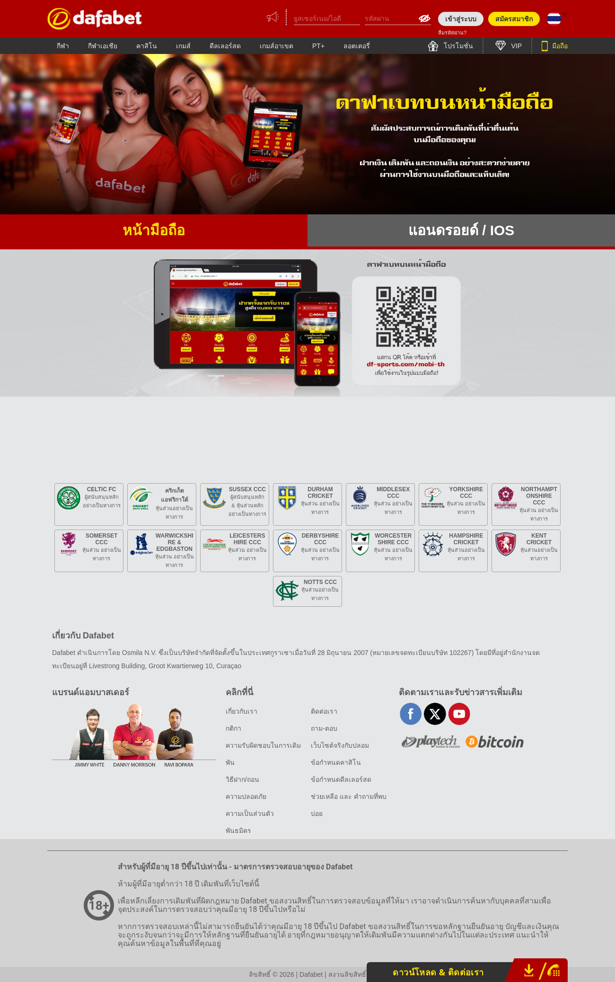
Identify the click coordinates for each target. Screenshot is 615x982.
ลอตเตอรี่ (356, 46)
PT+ (318, 46)
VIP (516, 46)
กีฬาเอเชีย (102, 46)
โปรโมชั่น (457, 46)
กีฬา (63, 46)
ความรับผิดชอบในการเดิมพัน (263, 754)
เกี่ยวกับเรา (241, 711)
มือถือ (559, 46)
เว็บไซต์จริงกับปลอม (340, 745)
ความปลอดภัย (246, 796)
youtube (459, 714)
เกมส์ (183, 46)
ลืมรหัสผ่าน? (452, 32)
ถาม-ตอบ (324, 728)
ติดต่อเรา (324, 711)
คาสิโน (146, 46)
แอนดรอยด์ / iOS (461, 230)
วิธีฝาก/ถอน (242, 779)
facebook (411, 714)
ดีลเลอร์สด (225, 46)
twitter (435, 714)
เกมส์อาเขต (276, 46)
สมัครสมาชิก (514, 19)
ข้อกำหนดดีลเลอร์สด (341, 779)
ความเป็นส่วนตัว (250, 813)
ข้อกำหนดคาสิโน (336, 762)
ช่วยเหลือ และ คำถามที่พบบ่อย (349, 805)
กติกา (233, 728)
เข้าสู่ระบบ (460, 19)
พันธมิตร (238, 830)
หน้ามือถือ (154, 230)
